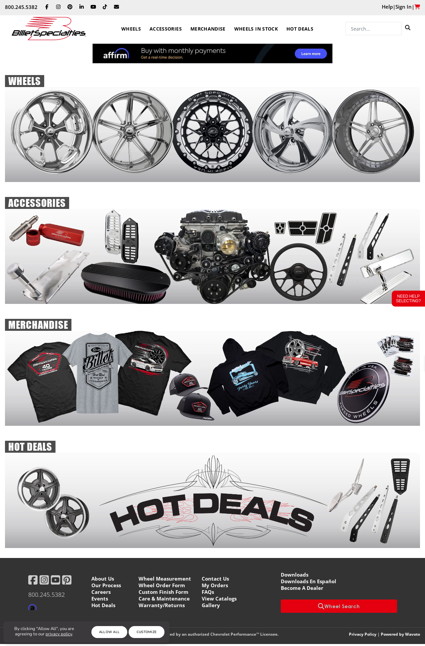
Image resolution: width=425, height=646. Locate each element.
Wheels (131, 29)
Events (99, 598)
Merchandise (208, 29)
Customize (147, 632)
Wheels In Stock (256, 29)
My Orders (215, 585)
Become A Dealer (302, 588)
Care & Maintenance (164, 598)
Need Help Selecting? (408, 298)
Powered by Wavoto (400, 634)
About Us (102, 578)
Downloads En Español (308, 581)
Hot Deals (299, 29)
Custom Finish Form (163, 592)
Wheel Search (339, 606)
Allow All (109, 632)
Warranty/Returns (162, 605)
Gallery (211, 605)
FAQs (208, 592)
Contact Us (215, 578)
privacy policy (59, 634)
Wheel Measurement (165, 578)
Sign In (403, 6)
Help (387, 6)
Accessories (166, 29)
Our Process (106, 585)
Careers (101, 592)
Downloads (294, 574)
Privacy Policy (362, 634)
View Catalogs (219, 598)
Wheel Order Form (162, 585)
